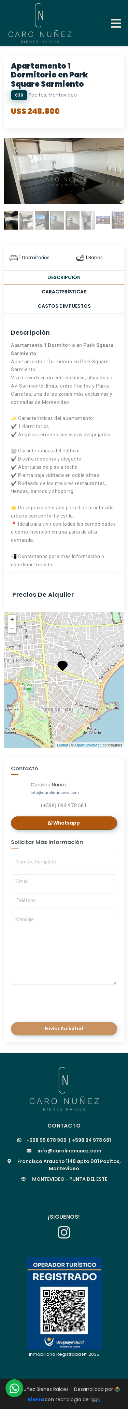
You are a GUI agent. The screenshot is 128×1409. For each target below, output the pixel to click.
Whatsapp (64, 822)
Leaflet (62, 745)
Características (64, 291)
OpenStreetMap (88, 745)
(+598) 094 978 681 (64, 805)
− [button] (12, 628)
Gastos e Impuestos (64, 306)
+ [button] (12, 619)
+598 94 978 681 (91, 1140)
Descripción (64, 277)
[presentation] (58, 1001)
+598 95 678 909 (46, 1140)
